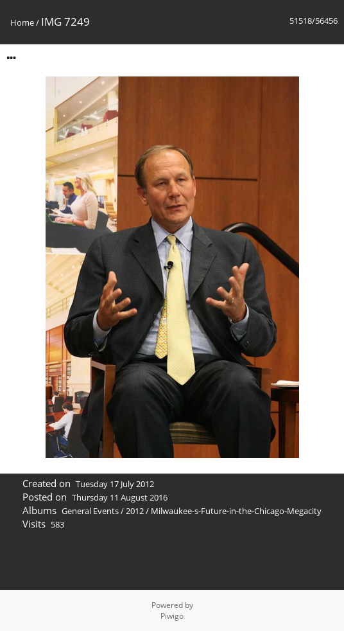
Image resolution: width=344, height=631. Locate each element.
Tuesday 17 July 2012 (115, 484)
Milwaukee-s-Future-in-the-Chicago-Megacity (236, 511)
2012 (135, 511)
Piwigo (172, 615)
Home (22, 22)
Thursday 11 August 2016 (120, 497)
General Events (90, 511)
